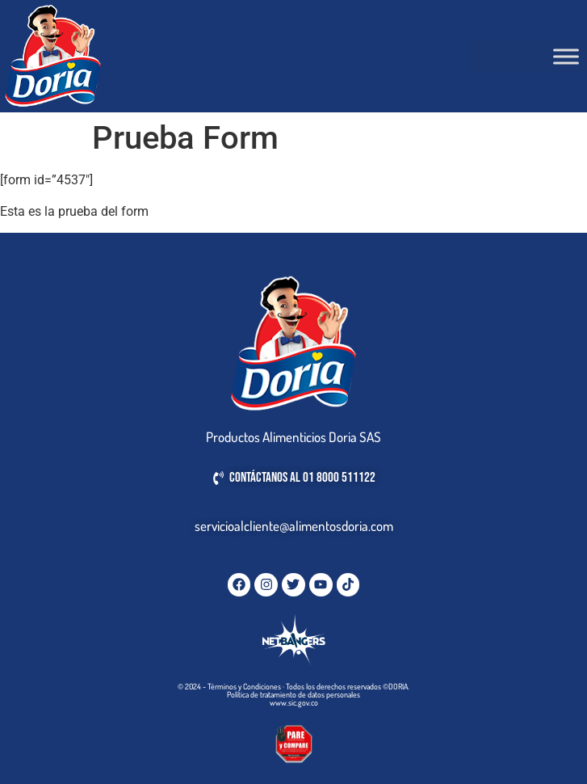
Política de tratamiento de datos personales (293, 694)
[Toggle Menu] (566, 56)
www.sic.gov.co (294, 702)
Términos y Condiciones (244, 686)
